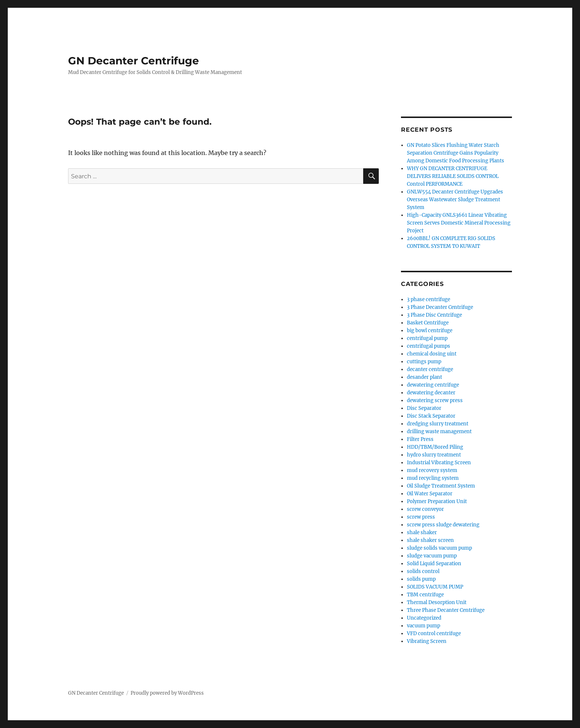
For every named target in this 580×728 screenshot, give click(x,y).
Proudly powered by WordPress (167, 693)
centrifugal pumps (428, 346)
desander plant (424, 377)
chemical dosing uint (431, 354)
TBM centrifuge (425, 595)
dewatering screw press (435, 400)
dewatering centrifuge (433, 385)
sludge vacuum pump (432, 556)
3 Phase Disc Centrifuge (434, 315)
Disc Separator (424, 408)
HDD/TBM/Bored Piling (435, 447)
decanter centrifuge (430, 369)
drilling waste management (439, 431)
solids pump (421, 579)
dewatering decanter (431, 393)
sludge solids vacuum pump (439, 548)
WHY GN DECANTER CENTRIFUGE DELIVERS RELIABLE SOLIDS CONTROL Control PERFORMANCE (453, 176)
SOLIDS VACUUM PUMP (435, 587)
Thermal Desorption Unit (436, 602)
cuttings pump (424, 361)
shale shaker (422, 532)
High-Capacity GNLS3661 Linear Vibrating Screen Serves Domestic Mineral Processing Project (458, 223)
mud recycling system (433, 478)
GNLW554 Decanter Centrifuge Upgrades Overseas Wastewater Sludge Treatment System (455, 199)
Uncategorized (424, 618)
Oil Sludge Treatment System (441, 486)
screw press (421, 517)
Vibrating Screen (426, 641)
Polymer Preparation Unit (437, 501)
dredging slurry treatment (437, 424)
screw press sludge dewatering (443, 525)
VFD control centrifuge (434, 633)
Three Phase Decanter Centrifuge (446, 610)
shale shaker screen (430, 540)
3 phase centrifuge (428, 299)
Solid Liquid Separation (434, 563)
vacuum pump (423, 626)
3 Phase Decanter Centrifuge (440, 307)
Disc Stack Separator (431, 416)
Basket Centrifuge (428, 323)
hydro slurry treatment (434, 455)
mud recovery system (432, 470)
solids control (423, 571)
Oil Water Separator (429, 494)
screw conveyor (425, 509)
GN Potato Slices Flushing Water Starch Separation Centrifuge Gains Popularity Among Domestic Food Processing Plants (455, 153)
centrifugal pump (427, 338)
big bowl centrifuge (429, 330)
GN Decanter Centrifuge (133, 60)
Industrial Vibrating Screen (439, 462)
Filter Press (420, 439)
